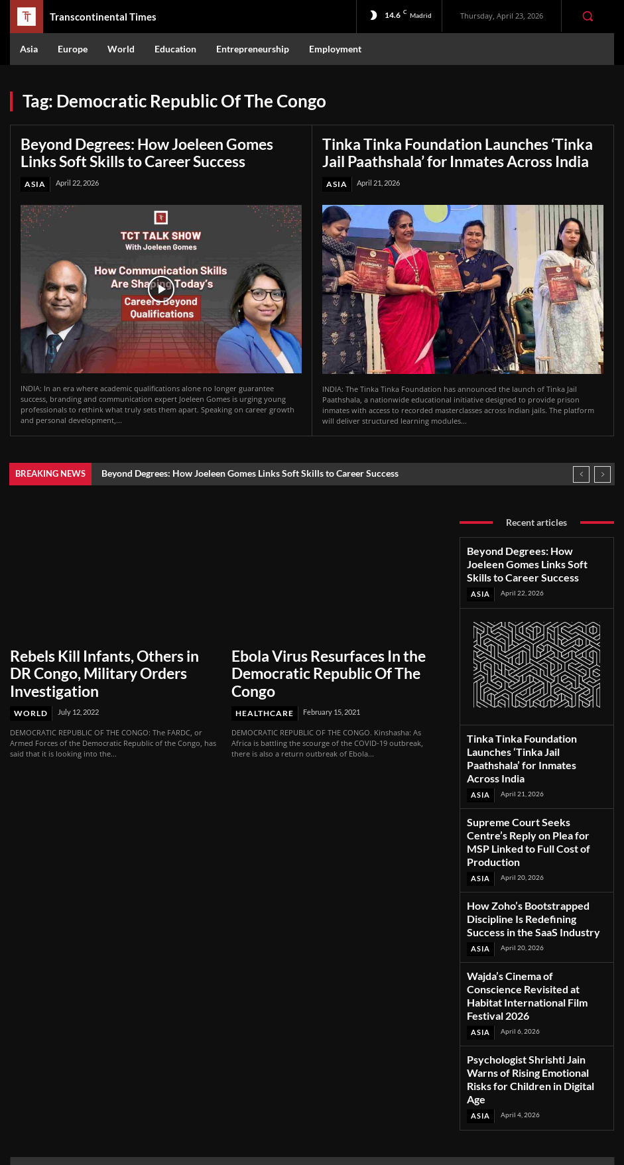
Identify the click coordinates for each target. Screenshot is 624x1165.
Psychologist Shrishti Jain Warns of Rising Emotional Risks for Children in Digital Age (532, 954)
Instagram (528, 1057)
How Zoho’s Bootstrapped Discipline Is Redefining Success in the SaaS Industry (535, 839)
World (29, 682)
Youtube (525, 1091)
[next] (602, 469)
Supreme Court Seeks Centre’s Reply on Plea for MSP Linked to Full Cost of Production (535, 784)
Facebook (527, 1040)
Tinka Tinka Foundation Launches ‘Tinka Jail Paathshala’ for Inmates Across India (449, 150)
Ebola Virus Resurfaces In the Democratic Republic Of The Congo (323, 655)
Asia (34, 179)
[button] (587, 16)
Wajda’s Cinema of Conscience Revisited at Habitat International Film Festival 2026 (537, 895)
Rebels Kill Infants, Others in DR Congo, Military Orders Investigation (113, 655)
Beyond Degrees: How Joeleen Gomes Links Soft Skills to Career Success (149, 150)
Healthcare (261, 682)
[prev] (581, 469)
